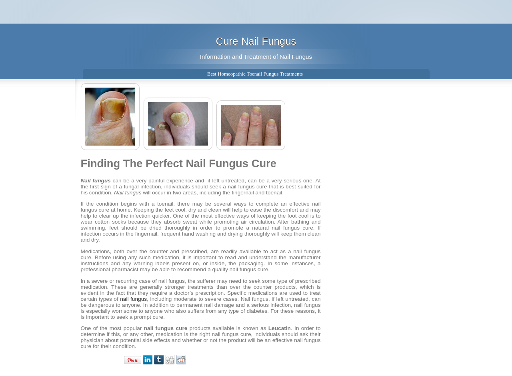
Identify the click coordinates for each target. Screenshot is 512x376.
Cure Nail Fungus (256, 41)
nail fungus (133, 299)
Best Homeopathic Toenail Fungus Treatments (255, 74)
